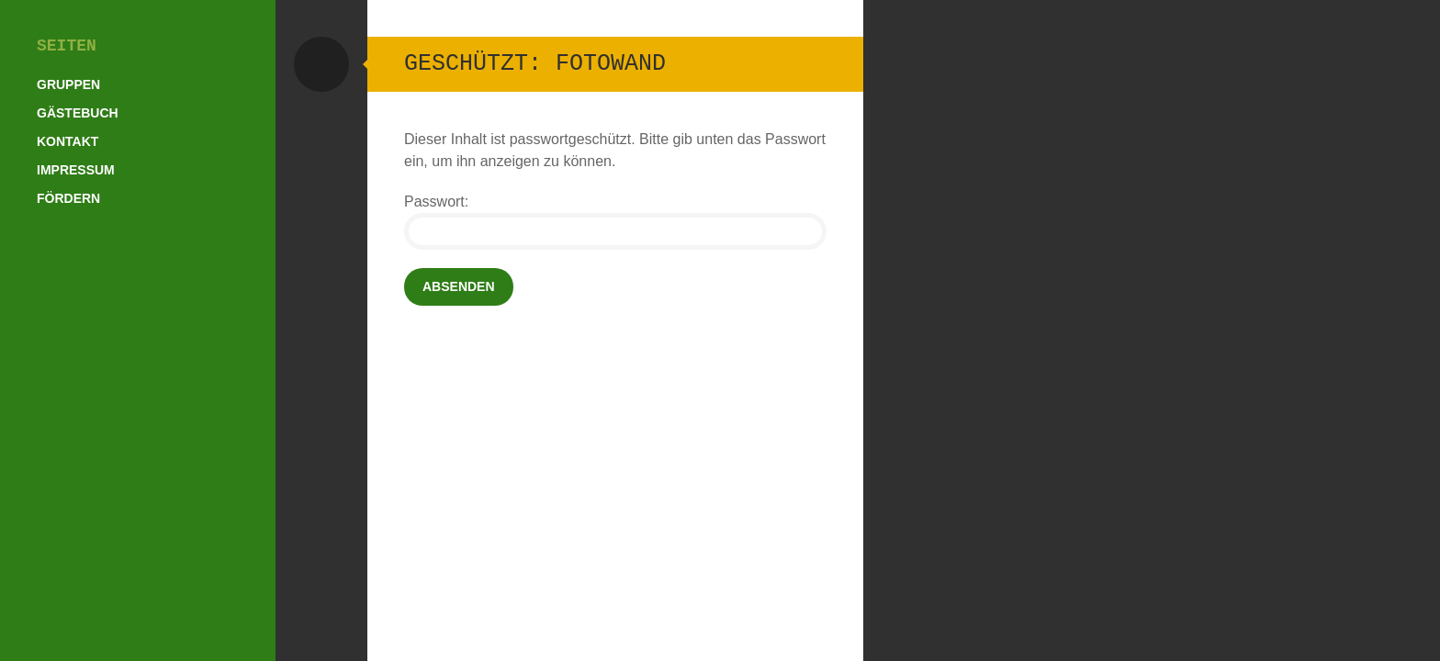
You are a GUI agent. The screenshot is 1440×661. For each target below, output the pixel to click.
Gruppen (68, 84)
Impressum (76, 169)
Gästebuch (77, 113)
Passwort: (615, 222)
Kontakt (67, 141)
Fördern (68, 198)
